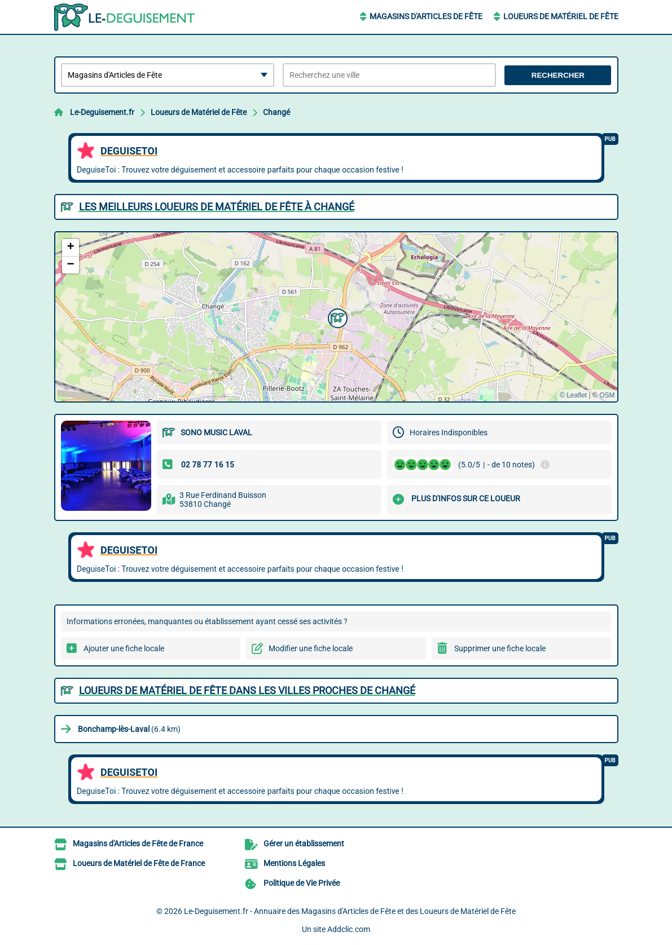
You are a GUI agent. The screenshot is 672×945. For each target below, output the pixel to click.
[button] (336, 316)
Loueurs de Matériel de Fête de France (139, 863)
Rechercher (558, 75)
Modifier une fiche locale (311, 648)
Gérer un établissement (303, 843)
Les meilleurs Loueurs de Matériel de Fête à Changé (216, 207)
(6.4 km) (129, 729)
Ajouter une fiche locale (124, 648)
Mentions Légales (294, 863)
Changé (276, 112)
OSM (606, 395)
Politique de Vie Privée (301, 882)
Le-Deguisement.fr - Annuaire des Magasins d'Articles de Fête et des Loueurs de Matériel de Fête (350, 911)
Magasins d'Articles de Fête (426, 16)
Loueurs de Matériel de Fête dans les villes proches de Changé (247, 690)
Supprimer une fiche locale (500, 648)
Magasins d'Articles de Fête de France (138, 843)
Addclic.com (348, 929)
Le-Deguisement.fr (102, 112)
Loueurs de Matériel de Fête (560, 16)
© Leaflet (573, 395)
